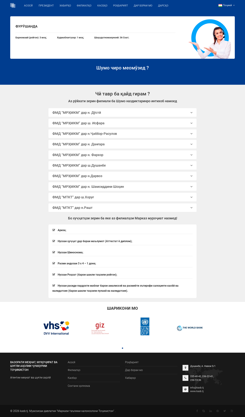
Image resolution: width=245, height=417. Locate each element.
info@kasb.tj (197, 387)
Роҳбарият (120, 5)
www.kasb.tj (196, 391)
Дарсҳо (163, 5)
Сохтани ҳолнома (79, 385)
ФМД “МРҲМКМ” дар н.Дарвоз (122, 176)
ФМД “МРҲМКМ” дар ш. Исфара (122, 123)
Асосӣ (28, 5)
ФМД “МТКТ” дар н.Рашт (122, 207)
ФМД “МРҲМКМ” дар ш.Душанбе (122, 165)
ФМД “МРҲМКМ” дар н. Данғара (122, 144)
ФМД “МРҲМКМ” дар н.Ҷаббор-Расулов (122, 133)
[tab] (122, 112)
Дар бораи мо (143, 5)
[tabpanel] (55, 328)
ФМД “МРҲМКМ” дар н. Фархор (122, 154)
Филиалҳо (84, 5)
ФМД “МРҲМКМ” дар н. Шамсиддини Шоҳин (122, 186)
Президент (46, 5)
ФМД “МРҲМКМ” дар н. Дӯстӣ (122, 112)
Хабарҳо (65, 5)
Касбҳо (102, 5)
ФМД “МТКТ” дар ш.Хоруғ (122, 197)
